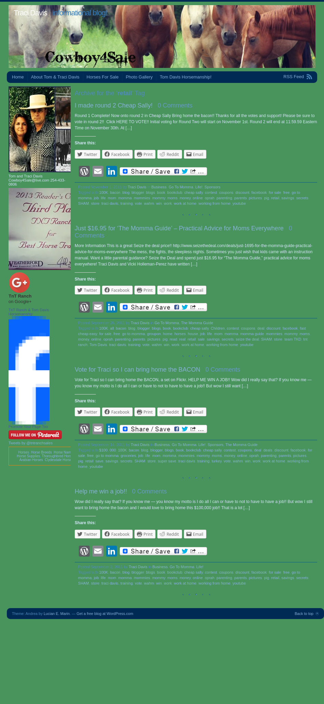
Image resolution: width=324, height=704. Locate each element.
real (182, 339)
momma (125, 198)
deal (260, 328)
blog (126, 192)
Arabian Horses (31, 460)
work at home (185, 203)
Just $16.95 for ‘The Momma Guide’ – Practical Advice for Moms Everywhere (179, 228)
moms (172, 198)
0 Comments (175, 105)
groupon (154, 334)
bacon (115, 192)
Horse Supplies (28, 456)
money (185, 198)
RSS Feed (293, 76)
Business (159, 187)
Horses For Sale (103, 77)
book (161, 192)
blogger (138, 192)
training (126, 203)
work (168, 203)
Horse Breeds (41, 452)
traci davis (110, 203)
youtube (239, 203)
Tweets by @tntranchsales (31, 443)
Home (18, 77)
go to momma (133, 334)
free (286, 192)
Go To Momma (180, 187)
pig (266, 198)
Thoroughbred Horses (58, 456)
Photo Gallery (139, 77)
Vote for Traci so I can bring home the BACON (137, 369)
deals (267, 450)
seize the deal (247, 339)
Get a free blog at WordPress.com (105, 614)
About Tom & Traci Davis (55, 77)
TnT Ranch (20, 296)
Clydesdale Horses (59, 460)
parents (240, 198)
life (103, 198)
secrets (302, 198)
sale (201, 339)
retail (275, 198)
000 (112, 450)
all (112, 328)
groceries (128, 456)
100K (103, 192)
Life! (199, 187)
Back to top (304, 614)
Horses (23, 452)
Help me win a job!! (101, 491)
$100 (103, 450)
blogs (150, 192)
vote (138, 203)
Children (218, 328)
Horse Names (64, 452)
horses (180, 334)
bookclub (174, 192)
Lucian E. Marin (57, 614)
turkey (217, 461)
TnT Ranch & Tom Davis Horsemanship (29, 312)
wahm (149, 203)
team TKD (292, 339)
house (193, 334)
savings (287, 198)
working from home (214, 203)
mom (112, 198)
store (95, 203)
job (96, 198)
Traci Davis (30, 13)
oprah (209, 198)
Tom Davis (98, 345)
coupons (226, 192)
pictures (255, 198)
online (198, 198)
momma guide (252, 334)
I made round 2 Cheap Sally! (113, 105)
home (168, 334)
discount (242, 192)
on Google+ (20, 301)
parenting (224, 198)
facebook (259, 192)
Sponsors (212, 187)
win (159, 203)
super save (167, 461)
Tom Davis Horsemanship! (185, 77)
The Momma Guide (197, 323)
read (173, 339)
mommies (142, 198)
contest (211, 192)
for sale (275, 192)
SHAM (83, 203)
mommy (158, 198)
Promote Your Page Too (28, 427)
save (99, 461)
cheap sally (193, 192)
